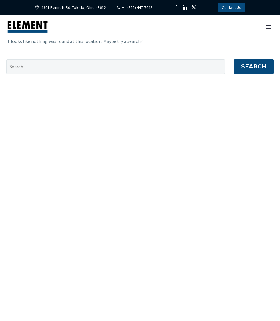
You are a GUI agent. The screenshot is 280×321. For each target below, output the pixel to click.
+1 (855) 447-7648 (137, 7)
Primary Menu (268, 27)
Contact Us (231, 7)
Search (253, 66)
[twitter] (162, 296)
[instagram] (175, 296)
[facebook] (149, 296)
